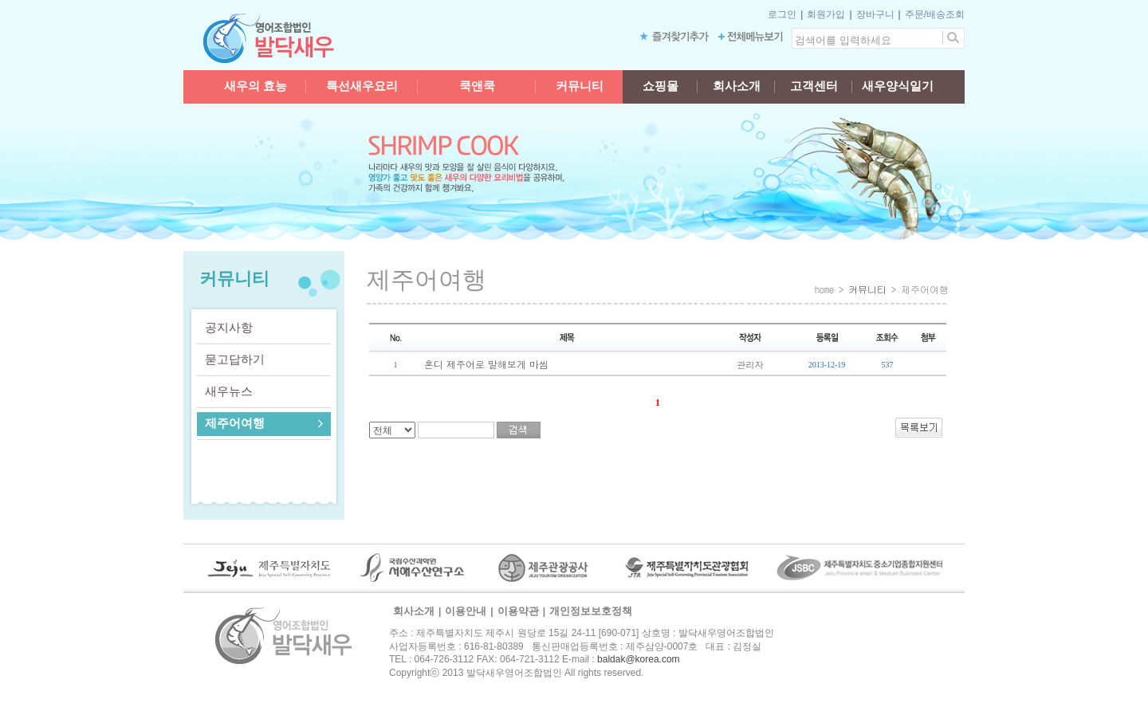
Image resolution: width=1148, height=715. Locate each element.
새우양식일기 (898, 86)
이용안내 (465, 611)
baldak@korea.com (638, 659)
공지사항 (229, 327)
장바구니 (875, 14)
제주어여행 (235, 423)
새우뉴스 (229, 391)
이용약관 (518, 611)
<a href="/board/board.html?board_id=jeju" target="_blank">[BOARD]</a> (658, 382)
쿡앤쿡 (477, 86)
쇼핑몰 (660, 86)
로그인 (782, 14)
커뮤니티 (579, 86)
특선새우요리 (362, 86)
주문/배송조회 (935, 14)
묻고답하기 (235, 359)
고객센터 (814, 86)
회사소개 (737, 86)
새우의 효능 (255, 86)
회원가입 (826, 14)
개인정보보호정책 (590, 611)
